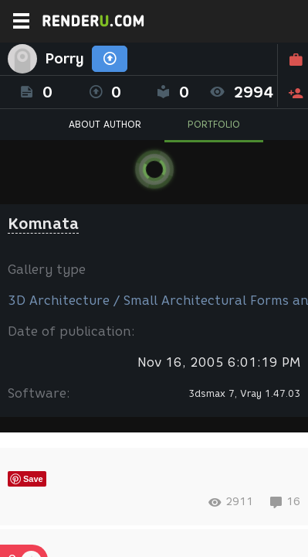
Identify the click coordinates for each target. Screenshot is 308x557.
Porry (64, 58)
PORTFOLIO (214, 124)
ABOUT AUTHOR (105, 124)
